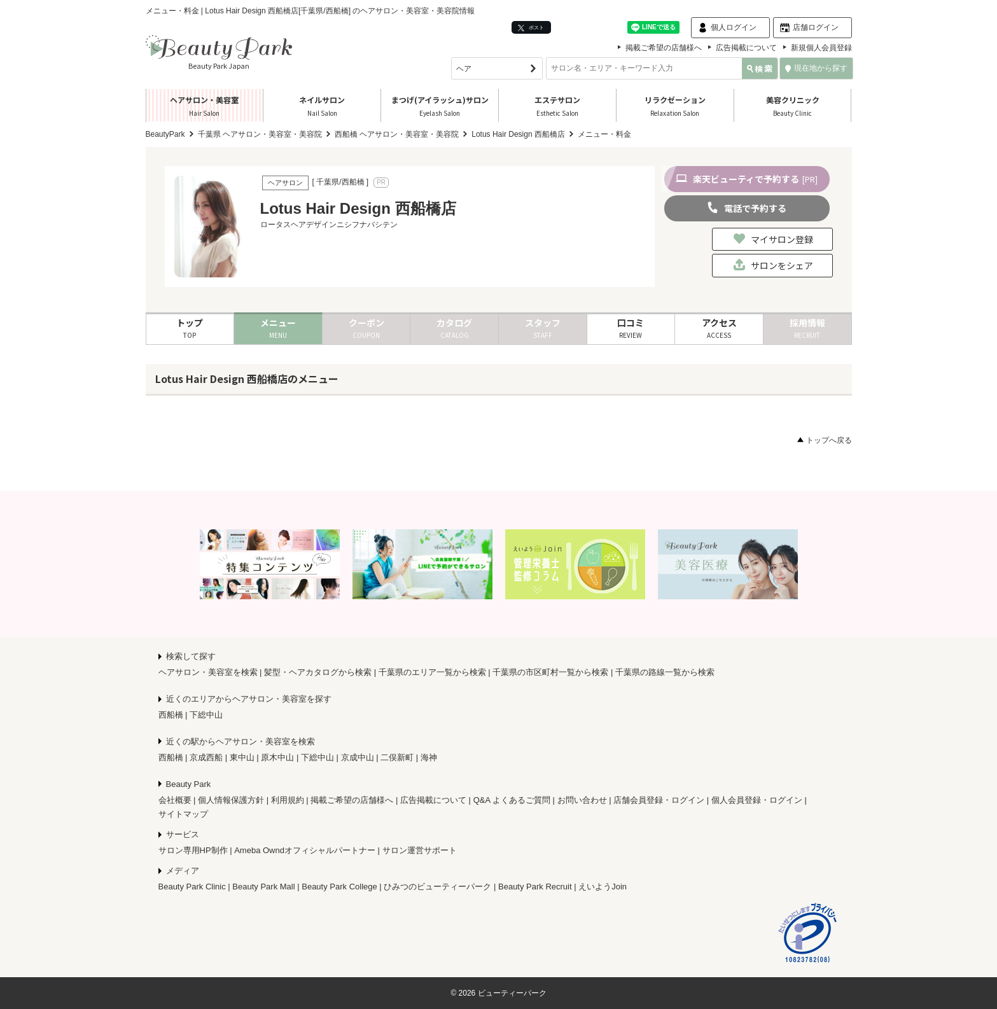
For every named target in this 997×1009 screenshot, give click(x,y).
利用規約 (287, 800)
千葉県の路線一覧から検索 (665, 672)
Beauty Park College (339, 886)
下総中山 (206, 715)
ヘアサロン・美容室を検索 (208, 672)
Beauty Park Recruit (535, 886)
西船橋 (170, 715)
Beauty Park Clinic (192, 886)
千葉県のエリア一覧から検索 (432, 672)
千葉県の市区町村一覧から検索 (550, 672)
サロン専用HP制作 (193, 850)
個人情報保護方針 (231, 800)
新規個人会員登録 (821, 47)
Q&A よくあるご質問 (511, 800)
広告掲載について (746, 47)
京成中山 (357, 757)
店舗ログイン (816, 27)
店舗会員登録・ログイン (658, 800)
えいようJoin (602, 886)
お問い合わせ (582, 800)
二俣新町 (397, 757)
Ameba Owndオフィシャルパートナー (304, 850)
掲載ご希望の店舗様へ (663, 47)
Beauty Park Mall (263, 886)
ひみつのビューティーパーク (437, 886)
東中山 (242, 757)
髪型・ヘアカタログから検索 (318, 672)
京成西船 (206, 757)
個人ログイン (733, 27)
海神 (429, 757)
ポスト (531, 27)
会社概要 (175, 800)
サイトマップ (183, 814)
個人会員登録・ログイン (756, 800)
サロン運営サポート (419, 850)
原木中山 (277, 757)
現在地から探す (816, 68)
